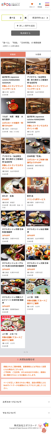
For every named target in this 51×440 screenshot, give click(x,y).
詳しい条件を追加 (25, 25)
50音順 (38, 54)
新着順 (13, 54)
